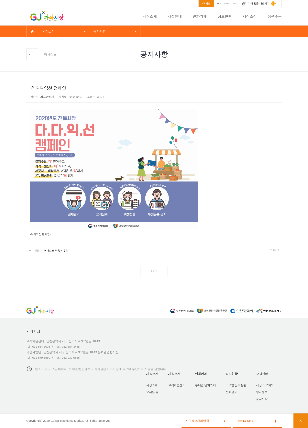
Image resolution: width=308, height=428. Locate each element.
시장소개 (150, 16)
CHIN (234, 3)
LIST (154, 271)
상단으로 (302, 122)
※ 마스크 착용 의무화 (56, 250)
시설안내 (175, 16)
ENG (226, 3)
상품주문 (275, 16)
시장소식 (250, 16)
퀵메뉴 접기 (302, 104)
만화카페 (200, 16)
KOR (219, 3)
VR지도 (206, 3)
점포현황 (225, 16)
